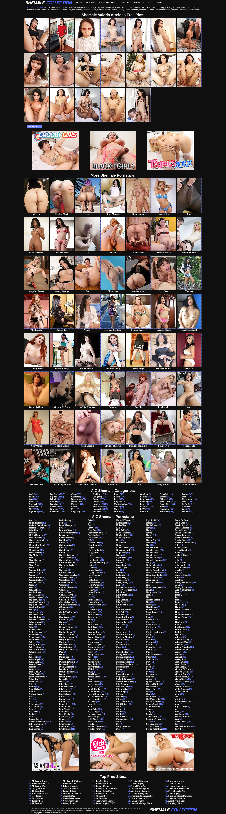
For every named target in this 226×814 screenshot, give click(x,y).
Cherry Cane (65, 592)
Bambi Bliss (34, 689)
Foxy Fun (92, 530)
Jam (90, 619)
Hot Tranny (37, 796)
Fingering (75, 511)
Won (177, 696)
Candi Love (64, 550)
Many (119, 647)
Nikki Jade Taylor (154, 575)
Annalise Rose (35, 617)
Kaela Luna (93, 684)
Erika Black (64, 706)
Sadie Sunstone (153, 706)
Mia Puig (120, 691)
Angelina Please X (37, 602)
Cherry (62, 590)
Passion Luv (151, 627)
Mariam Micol (123, 662)
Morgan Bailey (123, 726)
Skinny (163, 499)
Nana (148, 530)
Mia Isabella (122, 687)
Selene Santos (181, 530)
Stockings (164, 511)
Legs (116, 499)
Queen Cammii (153, 682)
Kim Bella (121, 530)
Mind (118, 709)
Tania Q (178, 595)
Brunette (54, 509)
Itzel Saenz (93, 600)
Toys (184, 502)
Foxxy (90, 528)
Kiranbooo (121, 543)
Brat (61, 528)
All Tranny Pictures (140, 791)
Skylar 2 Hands (182, 555)
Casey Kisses (65, 572)
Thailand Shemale (139, 781)
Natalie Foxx (152, 552)
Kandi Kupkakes (96, 689)
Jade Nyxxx (93, 612)
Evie (90, 520)
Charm (62, 585)
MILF (117, 507)
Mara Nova (121, 649)
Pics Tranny (37, 798)
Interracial (98, 509)
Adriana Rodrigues (37, 528)
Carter (62, 567)
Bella (31, 701)
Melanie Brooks (123, 679)
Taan (177, 592)
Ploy (148, 662)
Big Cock (54, 494)
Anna (31, 610)
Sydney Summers (183, 590)
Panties (143, 497)
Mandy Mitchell (123, 644)
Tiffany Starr (181, 617)
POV (142, 509)
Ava (30, 654)
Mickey (119, 694)
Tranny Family (70, 803)
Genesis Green (94, 535)
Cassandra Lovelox (68, 575)
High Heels (98, 507)
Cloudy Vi (64, 619)
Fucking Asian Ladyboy (142, 796)
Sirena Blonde (181, 550)
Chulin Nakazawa (67, 605)
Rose (148, 694)
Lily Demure (122, 600)
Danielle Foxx (65, 644)
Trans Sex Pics (175, 783)
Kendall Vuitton (123, 520)
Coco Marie (64, 624)
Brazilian (54, 507)
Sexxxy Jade (180, 535)
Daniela (62, 642)
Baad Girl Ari (35, 672)
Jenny (90, 652)
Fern (90, 525)
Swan (177, 585)
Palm (148, 615)
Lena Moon (121, 580)
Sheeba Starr (181, 540)
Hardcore (97, 504)
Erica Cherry (65, 704)
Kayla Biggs (93, 711)
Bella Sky (33, 709)
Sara (148, 721)
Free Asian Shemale (72, 793)
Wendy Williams (182, 687)
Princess (150, 677)
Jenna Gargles (94, 644)
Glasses (96, 502)
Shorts (163, 497)
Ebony (74, 504)
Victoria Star (181, 674)
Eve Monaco (65, 729)
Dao (61, 652)
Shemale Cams (142, 3)
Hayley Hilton (94, 572)
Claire (62, 615)
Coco (61, 622)
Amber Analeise (36, 580)
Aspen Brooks (35, 637)
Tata (177, 600)
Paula (148, 637)
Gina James (93, 545)
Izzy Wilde (93, 610)
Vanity (178, 654)
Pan (148, 617)
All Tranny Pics (39, 786)
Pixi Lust (150, 659)
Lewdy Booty (122, 582)
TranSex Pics (102, 781)
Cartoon (63, 570)
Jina (90, 672)
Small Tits (164, 504)
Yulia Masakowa (182, 716)
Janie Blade (93, 627)
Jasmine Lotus (94, 634)
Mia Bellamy (122, 684)
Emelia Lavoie (66, 694)
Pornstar (144, 507)
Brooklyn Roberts (67, 533)
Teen (184, 497)
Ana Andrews (35, 592)
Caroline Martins (67, 562)
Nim (148, 585)
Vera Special (180, 667)
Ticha (177, 612)
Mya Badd (151, 520)
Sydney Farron (182, 587)
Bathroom (33, 507)
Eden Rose (64, 684)
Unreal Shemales (70, 788)
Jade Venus (93, 617)
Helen (90, 577)
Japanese (97, 511)
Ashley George (35, 632)
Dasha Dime (65, 657)
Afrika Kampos (36, 535)
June (90, 679)
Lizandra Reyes (123, 617)
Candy (62, 552)
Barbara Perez (35, 694)
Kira (118, 540)
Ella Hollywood (66, 687)
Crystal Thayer (66, 627)
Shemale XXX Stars (105, 793)
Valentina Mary (182, 639)
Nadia (149, 523)
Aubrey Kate (34, 644)
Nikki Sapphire (153, 580)
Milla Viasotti (122, 701)
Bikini (53, 499)
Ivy (89, 607)
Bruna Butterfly (66, 538)
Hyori (90, 595)
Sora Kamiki (181, 567)
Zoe (176, 724)
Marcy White (122, 654)
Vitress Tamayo (182, 677)
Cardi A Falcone (66, 555)
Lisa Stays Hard (123, 610)
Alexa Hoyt (34, 547)
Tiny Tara (179, 622)
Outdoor (144, 494)
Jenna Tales (93, 649)
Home (79, 3)
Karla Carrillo (94, 699)
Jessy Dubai (93, 667)
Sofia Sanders (181, 565)
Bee (30, 696)
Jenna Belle (93, 639)
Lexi (118, 585)
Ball (30, 684)
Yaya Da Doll (181, 706)
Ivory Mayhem (95, 605)
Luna (118, 629)
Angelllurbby (35, 607)
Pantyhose (145, 499)
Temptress (179, 602)
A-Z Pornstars (107, 3)
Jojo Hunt (92, 674)
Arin (31, 627)
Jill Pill (91, 669)
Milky (119, 699)
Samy (148, 711)
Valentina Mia (181, 642)
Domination (76, 502)
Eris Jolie (63, 711)
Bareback (33, 504)
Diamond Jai (65, 664)
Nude (116, 509)
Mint (118, 714)
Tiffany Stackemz (183, 615)
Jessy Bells (92, 664)
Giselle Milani (94, 550)
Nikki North (151, 577)
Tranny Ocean (102, 786)
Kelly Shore (93, 721)
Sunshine (179, 580)
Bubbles (63, 540)
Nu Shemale (101, 798)
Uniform (186, 507)
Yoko (177, 711)
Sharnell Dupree (182, 538)
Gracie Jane (93, 557)
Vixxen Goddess (182, 682)
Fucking (96, 494)
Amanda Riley (35, 570)
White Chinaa (181, 689)
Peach (149, 639)
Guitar (91, 565)
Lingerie (118, 502)
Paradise (150, 619)
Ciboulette (64, 607)
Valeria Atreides (182, 647)
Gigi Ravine (93, 543)
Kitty (118, 545)
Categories (124, 3)
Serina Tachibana (183, 533)
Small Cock (165, 502)
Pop (148, 669)
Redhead (144, 511)
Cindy (62, 610)
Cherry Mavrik (66, 595)
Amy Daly (33, 590)
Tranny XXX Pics (104, 791)
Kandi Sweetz (94, 691)
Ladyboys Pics (175, 803)
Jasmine (91, 629)
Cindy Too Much (67, 612)
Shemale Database (71, 798)
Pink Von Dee (152, 654)
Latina (117, 497)
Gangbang (97, 497)
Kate (90, 706)
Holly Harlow (94, 582)
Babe (31, 502)
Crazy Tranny (38, 788)
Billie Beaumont (36, 724)
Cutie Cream (65, 629)
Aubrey (32, 642)
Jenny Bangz (94, 654)
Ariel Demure (35, 624)
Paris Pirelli (151, 624)
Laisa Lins (121, 560)
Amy (31, 587)
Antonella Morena (37, 619)
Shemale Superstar (40, 783)
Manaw (119, 642)
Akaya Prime (35, 538)
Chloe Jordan (65, 597)
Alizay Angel (34, 565)
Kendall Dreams (95, 726)
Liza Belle (121, 615)
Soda (177, 557)
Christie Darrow (66, 602)
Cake (61, 547)
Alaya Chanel (35, 543)
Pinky (149, 657)
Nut (148, 602)
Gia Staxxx (93, 538)
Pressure (150, 674)
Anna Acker (34, 612)
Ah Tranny (37, 803)
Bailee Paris (34, 674)
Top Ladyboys (175, 793)
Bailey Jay (33, 679)
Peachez (150, 642)
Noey (148, 595)
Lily (118, 597)
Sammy (149, 709)
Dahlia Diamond (66, 637)
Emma (62, 696)
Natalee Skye (152, 547)
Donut (62, 674)
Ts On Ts (186, 504)
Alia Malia (33, 555)
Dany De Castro (66, 649)
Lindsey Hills (122, 605)
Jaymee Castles (95, 637)
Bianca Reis (34, 719)
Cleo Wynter (65, 617)
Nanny (149, 535)
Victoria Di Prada (183, 669)
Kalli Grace (93, 687)
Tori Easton (180, 627)
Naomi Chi (151, 540)
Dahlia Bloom (65, 632)
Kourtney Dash (123, 550)
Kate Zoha (92, 709)
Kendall (91, 724)
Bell (30, 699)
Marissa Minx (122, 667)
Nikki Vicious (152, 582)
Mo (117, 724)
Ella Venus (64, 689)
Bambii (32, 691)
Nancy (149, 533)
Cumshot (75, 497)
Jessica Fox (93, 659)
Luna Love (121, 632)
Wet (184, 509)
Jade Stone (93, 615)
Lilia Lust (120, 592)
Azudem (32, 669)
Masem (119, 669)
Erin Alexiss (64, 709)
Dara (61, 654)
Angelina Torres (36, 605)
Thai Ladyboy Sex (139, 793)
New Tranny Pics (70, 801)
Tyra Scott (179, 634)
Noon (148, 597)
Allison (32, 567)
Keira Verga (93, 716)
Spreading (164, 509)
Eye (89, 523)
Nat (148, 545)
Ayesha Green (35, 664)
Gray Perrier (94, 560)
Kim (118, 528)
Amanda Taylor (36, 572)
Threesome (187, 499)
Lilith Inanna (122, 595)
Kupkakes (121, 552)
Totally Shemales (70, 786)
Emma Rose (64, 699)
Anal (31, 494)
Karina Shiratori (95, 696)
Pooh (148, 667)
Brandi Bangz (65, 525)
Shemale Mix (69, 796)
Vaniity (178, 652)
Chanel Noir (65, 580)
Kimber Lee (121, 535)
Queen (149, 679)
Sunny (178, 577)
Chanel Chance (66, 577)
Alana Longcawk (36, 540)
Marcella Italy (122, 652)
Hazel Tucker (94, 575)
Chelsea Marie (66, 587)
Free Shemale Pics (176, 791)
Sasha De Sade (181, 520)
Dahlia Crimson (66, 634)
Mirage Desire (122, 719)
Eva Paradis (65, 726)
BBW (31, 509)
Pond (148, 664)
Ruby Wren (151, 696)
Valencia (179, 637)
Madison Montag (124, 637)
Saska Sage (180, 523)
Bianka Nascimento (38, 721)
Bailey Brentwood (37, 677)
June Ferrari (94, 682)
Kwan (119, 555)
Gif (89, 540)
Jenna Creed (94, 642)
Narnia (149, 543)
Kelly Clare (93, 719)
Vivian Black (181, 679)
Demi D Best (65, 659)
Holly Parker (94, 585)
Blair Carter (34, 729)
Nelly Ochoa (152, 565)
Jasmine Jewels (95, 632)
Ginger (91, 547)
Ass (30, 499)
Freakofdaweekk (95, 533)
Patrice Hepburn (154, 632)
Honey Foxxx (94, 592)
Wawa (177, 684)
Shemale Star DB (103, 783)
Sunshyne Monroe (183, 582)
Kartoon (92, 701)
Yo (176, 709)
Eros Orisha (64, 714)
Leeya (119, 572)
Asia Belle (33, 634)
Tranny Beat (37, 801)
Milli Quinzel (122, 704)
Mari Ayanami (123, 657)
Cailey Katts (65, 545)
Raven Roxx (151, 689)
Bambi (32, 687)
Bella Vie (33, 711)
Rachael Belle (152, 684)
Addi (31, 520)
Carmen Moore (66, 560)
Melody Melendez (124, 682)
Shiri (177, 545)
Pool (142, 504)
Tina (177, 619)
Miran (119, 721)
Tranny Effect (69, 791)
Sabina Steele (152, 704)
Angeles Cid (34, 600)
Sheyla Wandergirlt (184, 543)
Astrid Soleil (34, 639)
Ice (89, 597)
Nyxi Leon (151, 607)
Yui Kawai (179, 714)
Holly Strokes (94, 587)
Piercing (144, 502)
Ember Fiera (65, 691)
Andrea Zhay (35, 595)
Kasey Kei (92, 704)
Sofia (177, 560)
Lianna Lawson (123, 587)
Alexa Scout (34, 550)
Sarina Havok (152, 726)
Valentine (179, 644)
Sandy (149, 714)
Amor (31, 585)
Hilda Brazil (93, 580)
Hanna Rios (93, 570)
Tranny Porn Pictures (178, 786)
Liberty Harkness (124, 590)
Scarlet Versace (182, 528)
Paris (148, 622)
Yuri (177, 719)
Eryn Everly (65, 716)
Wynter (178, 699)
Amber (32, 575)
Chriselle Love (66, 600)
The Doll (179, 605)
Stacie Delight (181, 575)
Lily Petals (121, 602)
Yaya (177, 704)
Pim (148, 652)
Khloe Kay (121, 525)
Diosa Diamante (66, 667)
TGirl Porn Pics (138, 786)
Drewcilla (63, 679)
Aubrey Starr (35, 647)
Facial (74, 507)
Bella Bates (34, 704)
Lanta (119, 562)
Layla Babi (121, 565)
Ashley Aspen (35, 629)
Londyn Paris (122, 622)
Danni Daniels (65, 647)
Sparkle (178, 570)
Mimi (118, 706)
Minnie (119, 711)
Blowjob (54, 504)
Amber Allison (35, 577)
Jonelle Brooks (94, 677)
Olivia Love (151, 610)
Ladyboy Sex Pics (176, 801)
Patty (148, 634)
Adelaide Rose (35, 523)
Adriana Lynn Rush (38, 525)
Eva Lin (63, 721)
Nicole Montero (153, 572)
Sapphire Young (153, 719)
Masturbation (120, 504)
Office (117, 511)
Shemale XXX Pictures (106, 788)
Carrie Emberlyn (67, 565)
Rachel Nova (152, 687)
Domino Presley (66, 672)
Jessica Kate (93, 662)
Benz (31, 716)
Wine (177, 694)
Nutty (148, 605)
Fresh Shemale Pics (140, 798)
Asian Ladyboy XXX (105, 803)
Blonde (53, 502)
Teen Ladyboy (138, 783)
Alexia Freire (35, 552)
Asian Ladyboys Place (141, 803)
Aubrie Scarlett (36, 649)
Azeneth (32, 667)
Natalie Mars (152, 555)
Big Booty (33, 511)
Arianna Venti (35, 622)
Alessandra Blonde (37, 545)
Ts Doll (178, 632)
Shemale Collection (49, 813)
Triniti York (180, 629)
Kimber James (123, 533)
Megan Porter (122, 674)
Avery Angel (34, 659)
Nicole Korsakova (154, 570)
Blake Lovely (65, 520)
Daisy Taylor (65, 639)
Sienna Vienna (181, 547)
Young (185, 511)
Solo (162, 507)
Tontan (178, 624)
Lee (118, 570)
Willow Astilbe (181, 691)
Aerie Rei (33, 533)
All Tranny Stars (39, 781)
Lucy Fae (120, 624)
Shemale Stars (69, 783)
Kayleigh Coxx (94, 714)
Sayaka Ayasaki (182, 525)
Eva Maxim (64, 724)
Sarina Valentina (154, 729)
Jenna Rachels (94, 647)
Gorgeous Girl (94, 552)
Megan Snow (122, 677)
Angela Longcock (37, 597)
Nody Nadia (151, 592)
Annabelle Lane (36, 615)
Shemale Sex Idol (176, 781)
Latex (116, 494)
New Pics (91, 3)
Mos (118, 729)
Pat (147, 629)
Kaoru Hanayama (96, 694)
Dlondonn (63, 669)
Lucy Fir (120, 627)
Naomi (149, 538)
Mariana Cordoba (124, 664)
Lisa (118, 607)
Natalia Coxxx (152, 550)
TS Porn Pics (38, 791)
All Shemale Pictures (72, 781)
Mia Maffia (121, 689)
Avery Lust (34, 662)
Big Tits (54, 497)
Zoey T (178, 729)
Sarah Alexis (152, 724)
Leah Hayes (121, 567)
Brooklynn (64, 535)
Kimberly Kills (123, 538)
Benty (31, 714)
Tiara (177, 607)
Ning (148, 590)
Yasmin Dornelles (183, 701)
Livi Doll (120, 612)
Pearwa (149, 644)
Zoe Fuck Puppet (183, 726)
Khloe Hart (121, 523)
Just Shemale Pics (40, 793)
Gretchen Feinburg (96, 562)
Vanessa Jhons (181, 649)
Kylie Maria (122, 557)
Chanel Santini (66, 582)
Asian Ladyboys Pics (141, 788)
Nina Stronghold (154, 587)
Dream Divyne (66, 677)
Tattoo (185, 494)
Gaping (96, 499)
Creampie (54, 511)
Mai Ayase (121, 639)
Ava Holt (33, 657)
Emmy (62, 701)
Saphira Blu (151, 716)
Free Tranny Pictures (105, 801)
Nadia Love (151, 525)
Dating (158, 3)
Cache (62, 543)
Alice (31, 557)
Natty (148, 562)
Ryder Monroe (153, 701)
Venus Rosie (180, 664)
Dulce (61, 682)
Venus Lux (180, 662)
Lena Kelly (121, 577)
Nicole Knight (152, 567)
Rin (148, 691)
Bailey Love (34, 682)
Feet (73, 509)
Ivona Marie (93, 602)
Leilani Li (120, 575)
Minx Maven (122, 716)
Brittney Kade (65, 530)
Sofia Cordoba (181, 562)
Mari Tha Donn (123, 659)
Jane (90, 622)
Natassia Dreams (154, 560)
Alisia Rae (33, 562)
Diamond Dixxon (67, 662)
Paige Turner (152, 612)
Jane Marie (93, 624)
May (118, 672)
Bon (61, 523)
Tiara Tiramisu (182, 610)
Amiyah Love (35, 582)
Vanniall (178, 657)
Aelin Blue (33, 530)
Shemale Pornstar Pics (178, 788)
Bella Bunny (34, 706)
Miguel (119, 696)
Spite (177, 572)
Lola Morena (122, 619)
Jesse (90, 657)
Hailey (91, 567)
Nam (148, 528)
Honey (91, 590)
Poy (148, 672)
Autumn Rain (35, 652)
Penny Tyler (151, 647)
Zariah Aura (180, 721)
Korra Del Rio (123, 547)
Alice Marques (35, 560)
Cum (73, 494)
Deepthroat (76, 499)
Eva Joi (62, 719)
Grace (90, 555)
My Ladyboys (102, 796)
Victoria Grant (181, 672)
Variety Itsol (180, 659)
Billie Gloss (34, 726)
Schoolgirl (164, 494)
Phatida (149, 649)
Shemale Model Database (180, 796)
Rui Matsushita (153, 699)
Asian (31, 497)
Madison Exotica (124, 634)
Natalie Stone (152, 557)
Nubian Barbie (153, 600)
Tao (176, 597)
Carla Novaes (65, 557)
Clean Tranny (137, 801)
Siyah (177, 552)
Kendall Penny (94, 729)
